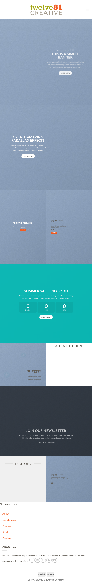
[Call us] (49, 560)
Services (6, 531)
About (5, 513)
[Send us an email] (43, 560)
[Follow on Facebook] (32, 560)
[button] (88, 10)
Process (6, 525)
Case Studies (9, 519)
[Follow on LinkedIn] (54, 560)
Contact (6, 538)
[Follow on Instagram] (37, 560)
